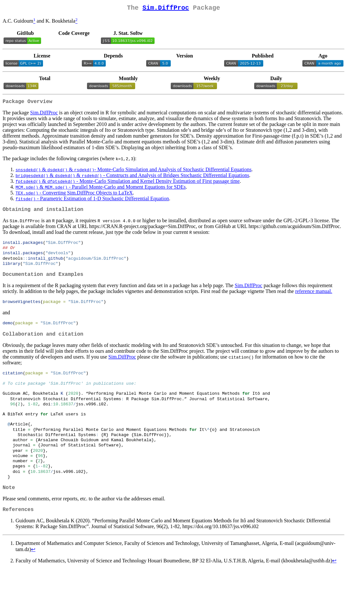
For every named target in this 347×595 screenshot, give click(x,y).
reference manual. (313, 299)
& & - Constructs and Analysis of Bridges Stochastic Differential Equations (132, 178)
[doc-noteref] (34, 22)
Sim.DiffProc (166, 8)
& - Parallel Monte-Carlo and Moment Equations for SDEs (101, 189)
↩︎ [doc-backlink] (33, 575)
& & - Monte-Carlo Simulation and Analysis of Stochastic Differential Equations (134, 172)
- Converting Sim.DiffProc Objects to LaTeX (74, 195)
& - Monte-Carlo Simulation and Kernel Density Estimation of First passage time (128, 183)
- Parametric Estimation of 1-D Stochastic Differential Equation (92, 201)
